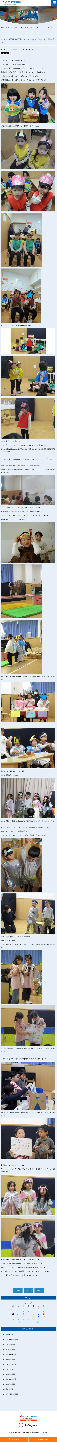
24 (34, 1317)
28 (18, 1319)
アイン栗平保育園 (7, 1334)
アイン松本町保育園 (8, 1384)
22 (23, 1317)
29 (23, 1319)
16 (28, 1314)
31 (34, 1319)
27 (13, 1319)
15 (23, 1314)
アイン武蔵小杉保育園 (8, 1354)
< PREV (17, 1290)
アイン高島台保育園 (8, 1359)
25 (39, 1317)
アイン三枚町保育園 (8, 1344)
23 (28, 1317)
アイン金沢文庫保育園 (8, 1379)
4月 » (39, 1322)
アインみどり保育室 (8, 1369)
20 (13, 1317)
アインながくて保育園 (8, 1364)
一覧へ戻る (28, 1290)
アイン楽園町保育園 (8, 1349)
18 (39, 1314)
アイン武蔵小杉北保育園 (9, 1339)
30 (28, 1319)
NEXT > (39, 1290)
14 (18, 1314)
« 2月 (18, 1322)
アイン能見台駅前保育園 (9, 1394)
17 (34, 1314)
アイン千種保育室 (7, 1389)
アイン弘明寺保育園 (8, 1374)
